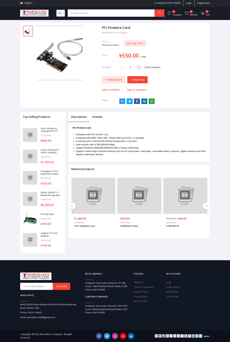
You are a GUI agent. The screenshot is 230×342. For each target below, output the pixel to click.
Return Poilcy (140, 301)
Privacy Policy (141, 296)
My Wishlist (172, 291)
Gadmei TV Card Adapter (49, 234)
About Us (138, 282)
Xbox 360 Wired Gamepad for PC (49, 129)
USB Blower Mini (129, 225)
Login (189, 2)
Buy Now (137, 79)
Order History (173, 287)
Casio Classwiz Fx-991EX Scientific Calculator (50, 151)
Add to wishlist (111, 89)
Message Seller (135, 43)
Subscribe (61, 286)
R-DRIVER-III (172, 225)
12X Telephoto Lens (84, 225)
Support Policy (141, 291)
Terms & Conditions (144, 287)
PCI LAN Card (47, 214)
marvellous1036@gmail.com (41, 317)
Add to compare (136, 89)
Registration (203, 2)
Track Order (172, 296)
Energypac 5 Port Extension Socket (49, 172)
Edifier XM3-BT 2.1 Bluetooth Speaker (50, 194)
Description (79, 117)
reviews (97, 117)
